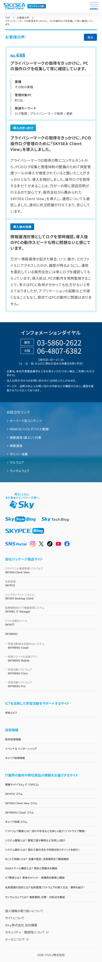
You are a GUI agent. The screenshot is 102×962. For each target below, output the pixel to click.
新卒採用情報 (13, 739)
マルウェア (17, 462)
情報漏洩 (16, 445)
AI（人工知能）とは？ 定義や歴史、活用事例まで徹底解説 (37, 859)
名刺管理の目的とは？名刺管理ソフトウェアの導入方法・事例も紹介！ (45, 887)
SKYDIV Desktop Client (51, 596)
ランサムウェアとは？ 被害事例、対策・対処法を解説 (35, 897)
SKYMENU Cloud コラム (19, 812)
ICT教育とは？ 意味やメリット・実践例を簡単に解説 (35, 877)
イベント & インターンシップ (21, 748)
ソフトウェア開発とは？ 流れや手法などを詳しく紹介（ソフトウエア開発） (45, 831)
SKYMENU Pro (52, 684)
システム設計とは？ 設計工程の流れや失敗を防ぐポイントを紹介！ (42, 849)
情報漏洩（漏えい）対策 (25, 437)
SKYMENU (11, 634)
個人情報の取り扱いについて (24, 911)
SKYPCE (51, 583)
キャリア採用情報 (15, 758)
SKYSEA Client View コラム (21, 803)
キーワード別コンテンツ (26, 420)
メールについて (17, 939)
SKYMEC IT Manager (51, 609)
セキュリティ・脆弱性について (27, 932)
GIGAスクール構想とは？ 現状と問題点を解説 (31, 868)
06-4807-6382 (59, 350)
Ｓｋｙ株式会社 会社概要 (21, 925)
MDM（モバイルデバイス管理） (30, 429)
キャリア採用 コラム (16, 821)
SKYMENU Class (52, 671)
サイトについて (14, 918)
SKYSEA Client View (51, 570)
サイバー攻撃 (19, 454)
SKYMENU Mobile (52, 658)
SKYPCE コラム (14, 794)
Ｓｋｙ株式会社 (56, 955)
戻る (90, 37)
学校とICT (11, 712)
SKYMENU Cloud (52, 645)
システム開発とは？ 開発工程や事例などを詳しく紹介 (35, 840)
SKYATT (51, 622)
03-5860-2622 (59, 342)
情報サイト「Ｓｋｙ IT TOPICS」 (22, 784)
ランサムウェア (20, 470)
